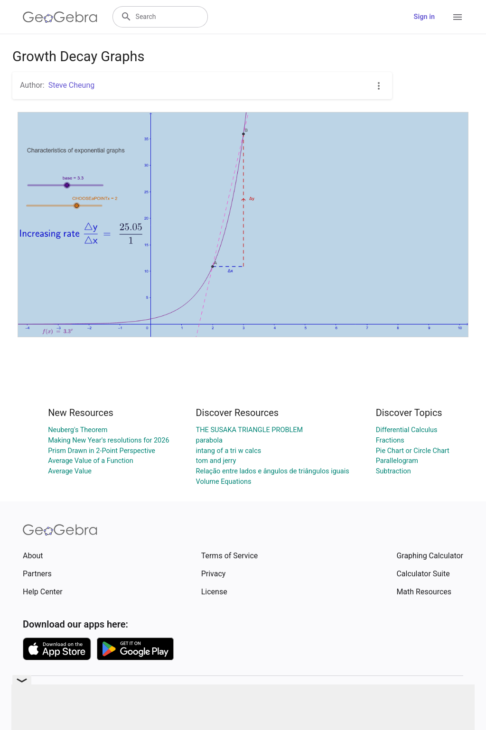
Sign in (424, 17)
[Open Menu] (457, 17)
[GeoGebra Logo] (60, 17)
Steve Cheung (71, 85)
